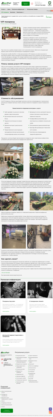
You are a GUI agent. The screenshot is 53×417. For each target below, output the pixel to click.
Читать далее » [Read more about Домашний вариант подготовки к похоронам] (6, 345)
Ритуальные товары (32, 9)
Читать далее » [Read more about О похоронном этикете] (32, 311)
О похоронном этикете (36, 301)
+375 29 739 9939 (40, 5)
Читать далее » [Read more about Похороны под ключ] (6, 311)
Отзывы (49, 10)
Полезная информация (19, 9)
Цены (8, 9)
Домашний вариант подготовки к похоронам (13, 335)
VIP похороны (5, 12)
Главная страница (5, 23)
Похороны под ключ (9, 301)
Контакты (12, 12)
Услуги (3, 9)
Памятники (20, 12)
